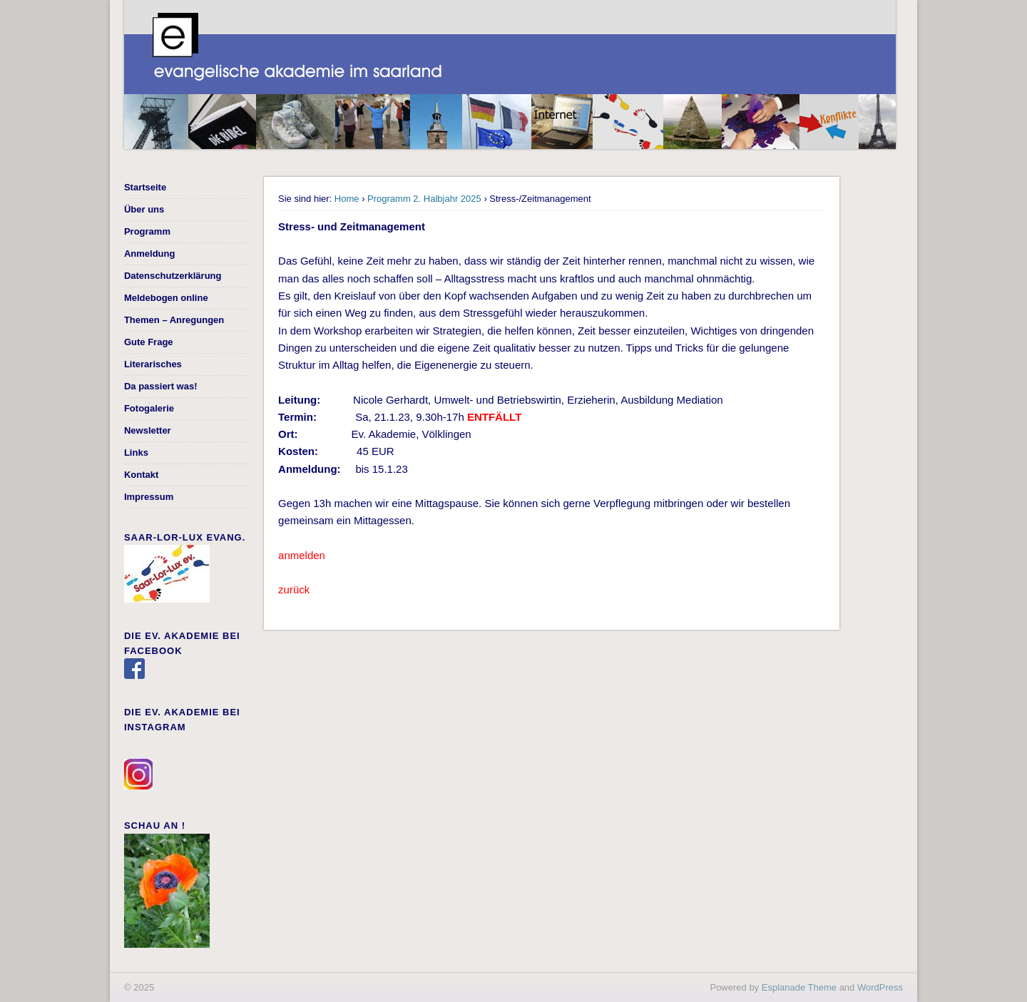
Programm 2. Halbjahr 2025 (424, 198)
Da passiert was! (161, 386)
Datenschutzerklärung (173, 275)
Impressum (148, 496)
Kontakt (141, 474)
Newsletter (147, 430)
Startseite (145, 187)
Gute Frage (148, 342)
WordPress (880, 987)
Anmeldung (149, 253)
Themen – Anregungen (174, 320)
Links (136, 452)
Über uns (144, 209)
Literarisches (153, 364)
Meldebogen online (166, 297)
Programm (147, 231)
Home (346, 198)
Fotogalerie (149, 408)
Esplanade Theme (799, 987)
